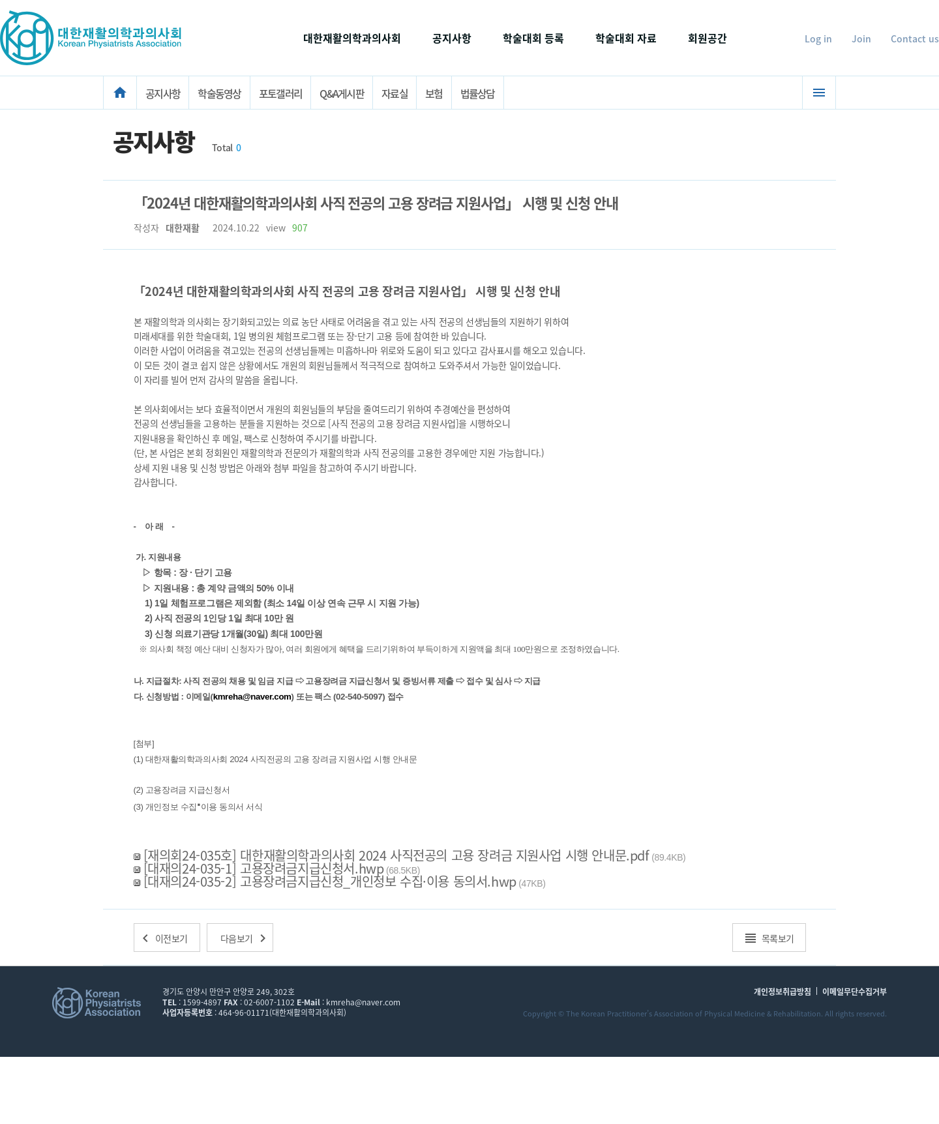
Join (861, 38)
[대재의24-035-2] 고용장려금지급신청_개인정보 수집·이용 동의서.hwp (329, 881)
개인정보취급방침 (782, 992)
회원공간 (707, 37)
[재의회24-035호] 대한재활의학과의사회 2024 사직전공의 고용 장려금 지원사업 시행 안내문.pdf (396, 855)
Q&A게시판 (342, 93)
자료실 (394, 93)
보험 (434, 93)
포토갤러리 (281, 93)
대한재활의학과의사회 (352, 37)
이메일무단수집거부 (854, 992)
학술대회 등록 (533, 37)
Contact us (915, 38)
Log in (818, 38)
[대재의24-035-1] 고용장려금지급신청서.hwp (263, 868)
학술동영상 (219, 93)
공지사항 (451, 37)
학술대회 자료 (626, 37)
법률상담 (477, 93)
